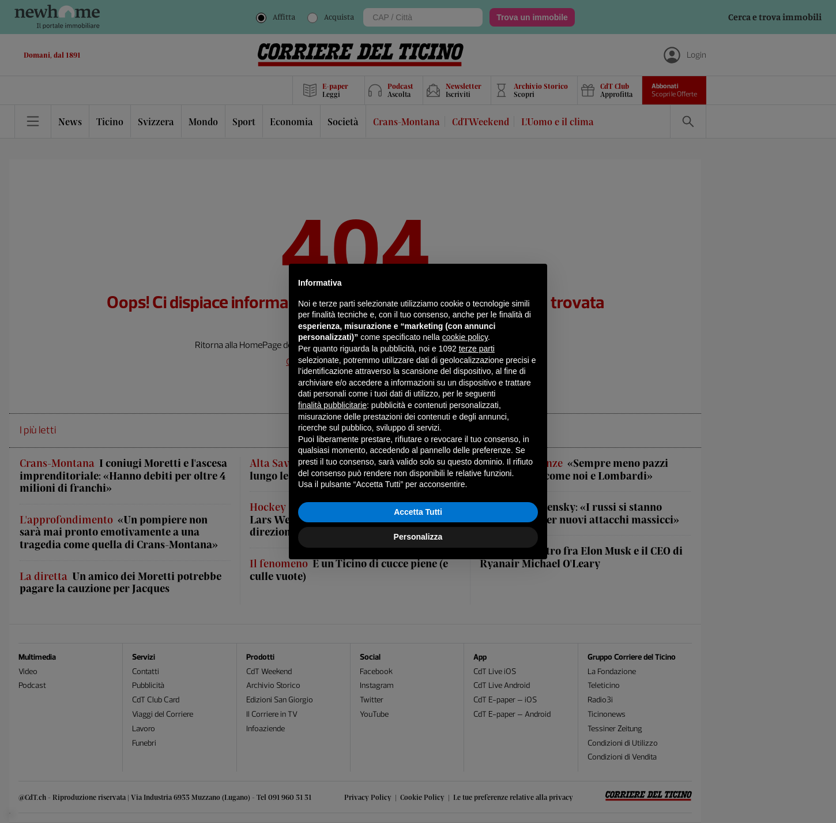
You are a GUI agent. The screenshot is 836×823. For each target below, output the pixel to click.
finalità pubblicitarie (332, 405)
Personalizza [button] (418, 536)
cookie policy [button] (465, 337)
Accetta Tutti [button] (418, 512)
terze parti (477, 348)
